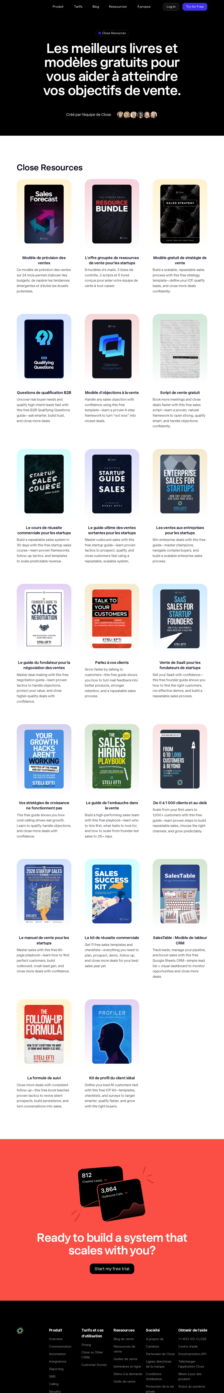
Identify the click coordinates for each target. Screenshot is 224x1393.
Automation (57, 1354)
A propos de (155, 1339)
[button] (58, 6)
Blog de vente (124, 1339)
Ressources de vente (124, 1348)
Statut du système (191, 1386)
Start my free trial (112, 1268)
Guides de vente (125, 1359)
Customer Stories (94, 1365)
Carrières (152, 1346)
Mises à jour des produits (190, 1376)
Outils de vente (124, 1381)
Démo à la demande (128, 1374)
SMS (52, 1376)
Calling (53, 1384)
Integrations (57, 1361)
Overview (56, 1339)
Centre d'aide (188, 1346)
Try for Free (195, 7)
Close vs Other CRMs (92, 1354)
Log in (171, 7)
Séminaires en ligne (127, 1366)
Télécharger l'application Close (191, 1363)
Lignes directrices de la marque (159, 1363)
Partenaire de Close (160, 1354)
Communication (60, 1346)
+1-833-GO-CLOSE (192, 1339)
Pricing (86, 1345)
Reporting (56, 1369)
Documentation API (192, 1354)
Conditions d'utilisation (154, 1376)
